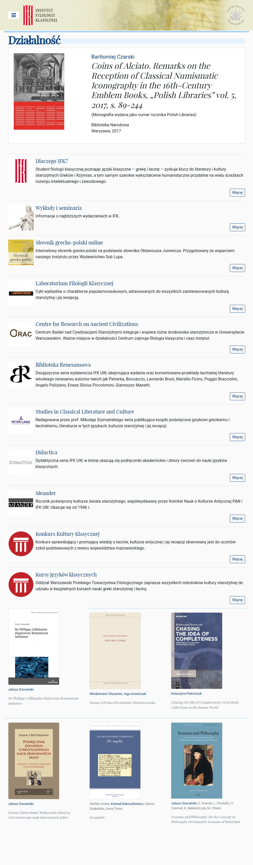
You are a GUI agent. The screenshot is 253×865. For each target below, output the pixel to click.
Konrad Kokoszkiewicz (127, 804)
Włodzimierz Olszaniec (105, 694)
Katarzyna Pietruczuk (186, 693)
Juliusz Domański (21, 689)
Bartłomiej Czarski (112, 57)
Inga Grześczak (135, 694)
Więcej (237, 192)
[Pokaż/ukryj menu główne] (13, 15)
